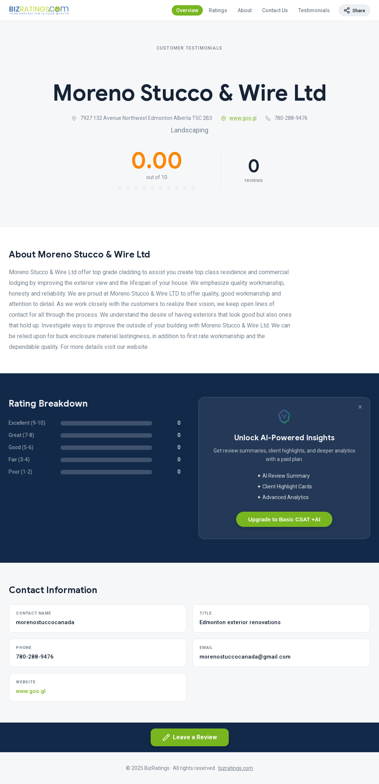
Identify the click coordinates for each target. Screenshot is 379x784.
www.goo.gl (239, 118)
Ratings (218, 10)
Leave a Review (189, 737)
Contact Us (275, 10)
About (245, 10)
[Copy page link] (354, 10)
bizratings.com (235, 768)
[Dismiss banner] (360, 407)
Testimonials (314, 10)
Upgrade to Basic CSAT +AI (284, 519)
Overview (187, 10)
